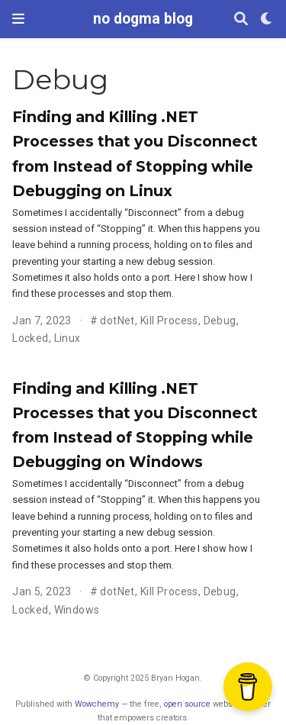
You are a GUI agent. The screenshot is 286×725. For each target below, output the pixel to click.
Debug (220, 320)
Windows (77, 610)
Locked (30, 338)
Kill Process (169, 320)
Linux (67, 338)
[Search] (241, 19)
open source (187, 704)
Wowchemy (97, 704)
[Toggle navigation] (18, 18)
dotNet (117, 320)
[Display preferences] (267, 19)
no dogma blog (143, 18)
